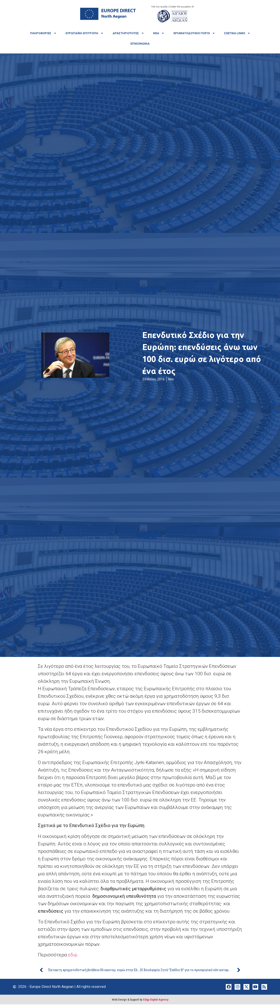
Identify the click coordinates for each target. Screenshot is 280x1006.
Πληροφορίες (43, 33)
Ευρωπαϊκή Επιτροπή (84, 33)
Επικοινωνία (140, 43)
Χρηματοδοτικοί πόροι (194, 33)
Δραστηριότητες (128, 33)
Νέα (158, 33)
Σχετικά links (237, 33)
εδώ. (73, 955)
